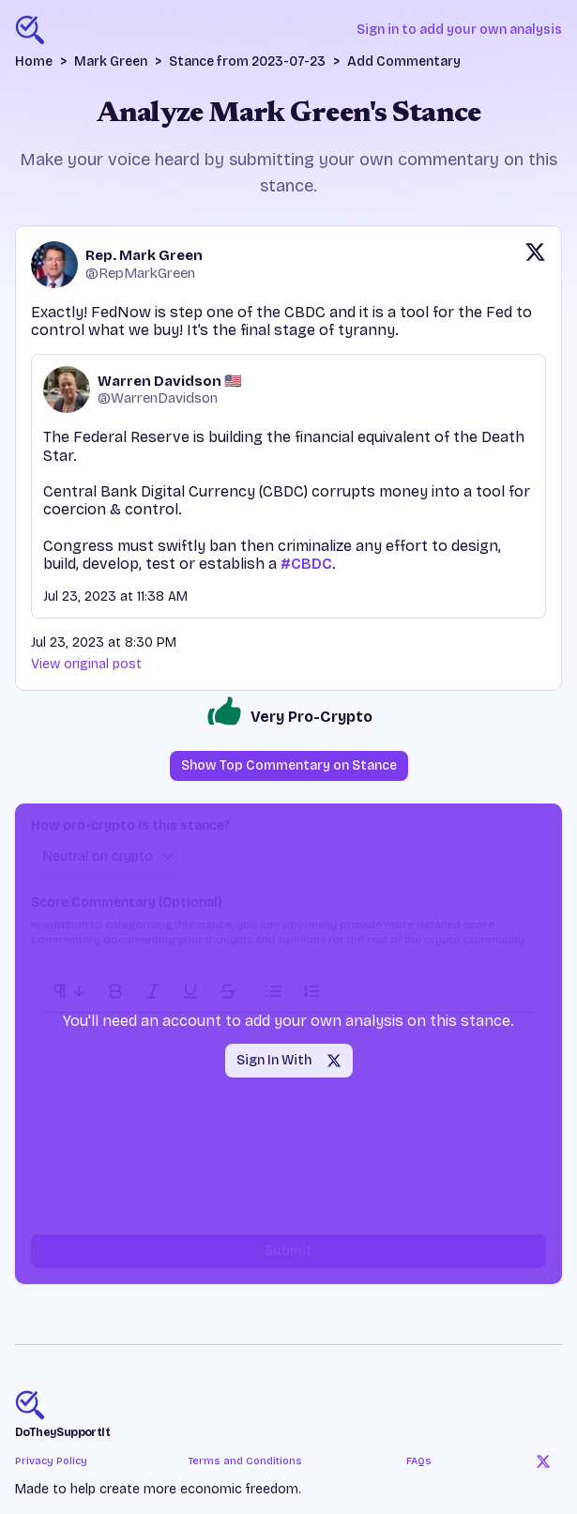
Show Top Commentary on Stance (289, 765)
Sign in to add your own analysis (459, 30)
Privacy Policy (51, 1461)
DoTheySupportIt (62, 1432)
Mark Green (110, 61)
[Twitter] (543, 1461)
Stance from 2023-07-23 (247, 61)
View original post (86, 664)
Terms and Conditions (245, 1461)
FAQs (419, 1461)
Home (34, 61)
